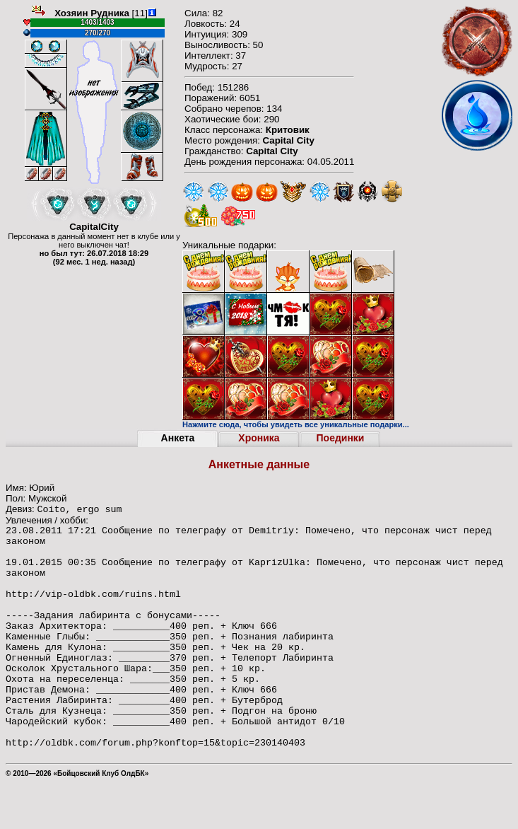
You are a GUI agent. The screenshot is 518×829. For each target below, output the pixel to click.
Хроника (258, 438)
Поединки (341, 438)
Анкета (178, 438)
